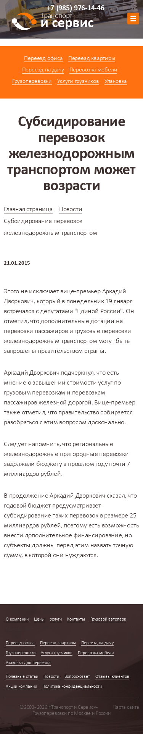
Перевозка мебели (93, 70)
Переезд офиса (43, 58)
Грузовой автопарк (108, 619)
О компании (17, 619)
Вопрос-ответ (77, 676)
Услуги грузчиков (78, 81)
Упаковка (115, 81)
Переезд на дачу (43, 70)
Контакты (76, 619)
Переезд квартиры (91, 58)
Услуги (56, 619)
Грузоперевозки (32, 81)
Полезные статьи (22, 676)
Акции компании (21, 686)
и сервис (66, 22)
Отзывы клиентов (112, 676)
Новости (70, 209)
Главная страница (28, 209)
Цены (39, 619)
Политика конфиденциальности (72, 686)
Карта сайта (126, 707)
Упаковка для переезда (28, 663)
